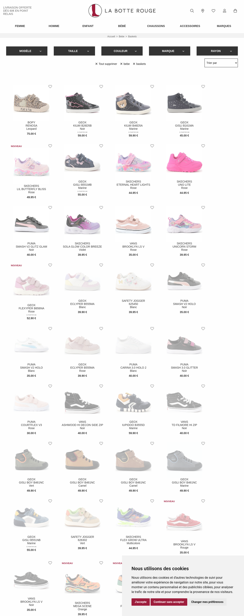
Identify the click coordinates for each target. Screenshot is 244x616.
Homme (54, 26)
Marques (224, 26)
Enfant (88, 26)
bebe (121, 36)
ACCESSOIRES (190, 26)
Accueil (111, 36)
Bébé (122, 26)
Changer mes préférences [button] (207, 602)
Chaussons (156, 26)
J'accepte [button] (141, 602)
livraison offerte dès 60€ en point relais (17, 10)
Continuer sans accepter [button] (169, 602)
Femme (20, 26)
